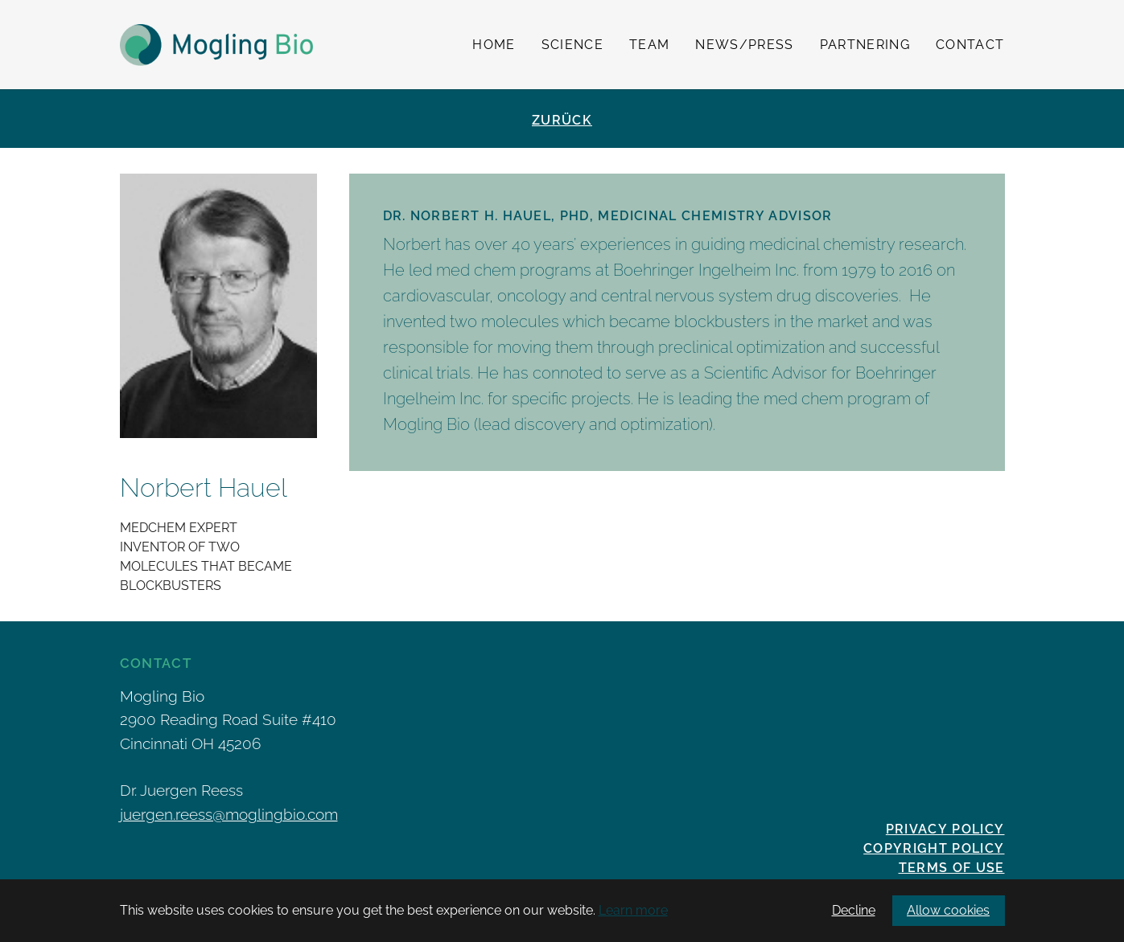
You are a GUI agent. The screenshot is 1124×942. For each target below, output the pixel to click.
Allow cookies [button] (948, 910)
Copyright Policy (933, 848)
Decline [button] (853, 910)
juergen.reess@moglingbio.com (229, 814)
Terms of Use (952, 867)
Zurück (562, 120)
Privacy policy (945, 829)
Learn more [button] (633, 910)
